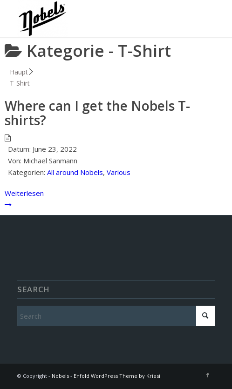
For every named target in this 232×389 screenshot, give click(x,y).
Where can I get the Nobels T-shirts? (97, 113)
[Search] (115, 316)
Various (118, 172)
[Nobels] (96, 18)
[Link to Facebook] (208, 375)
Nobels (60, 375)
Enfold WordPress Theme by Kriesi (117, 375)
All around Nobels (75, 172)
